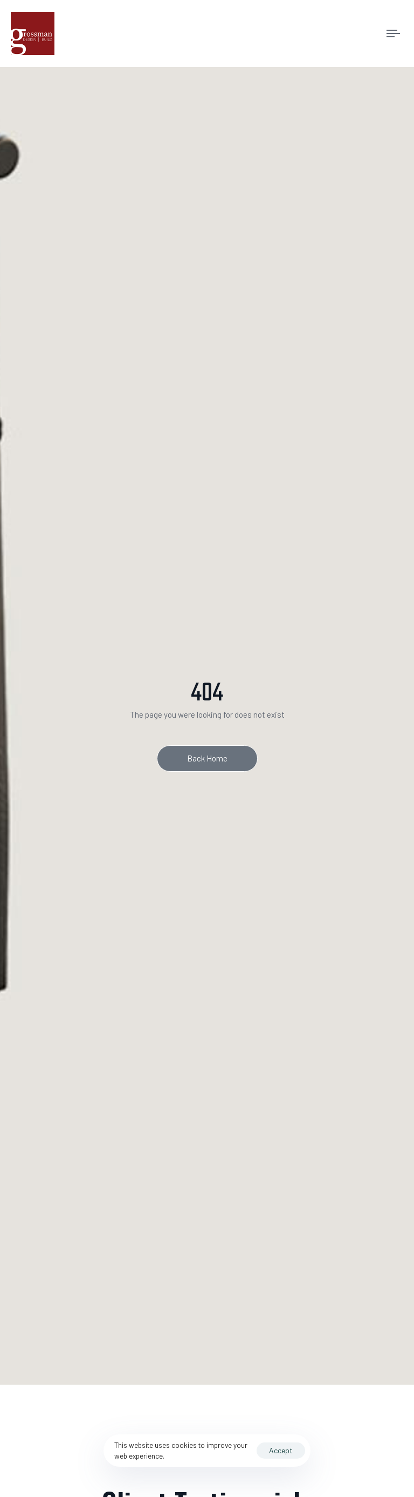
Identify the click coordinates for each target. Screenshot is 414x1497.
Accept (281, 1450)
